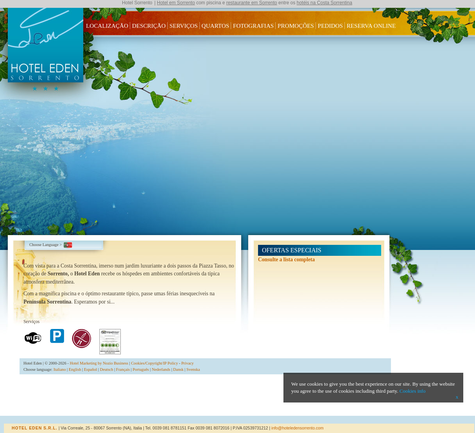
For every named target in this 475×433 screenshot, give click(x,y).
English (75, 369)
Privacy (187, 363)
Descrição (149, 25)
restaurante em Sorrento (251, 2)
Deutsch (106, 369)
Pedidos (330, 25)
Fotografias (253, 25)
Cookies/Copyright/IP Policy (154, 363)
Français (123, 369)
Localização (107, 25)
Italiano (60, 369)
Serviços (184, 25)
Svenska (193, 369)
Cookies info (413, 391)
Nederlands (161, 369)
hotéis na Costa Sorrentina (324, 2)
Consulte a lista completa (286, 259)
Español (90, 369)
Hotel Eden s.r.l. (34, 428)
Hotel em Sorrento (176, 2)
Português (141, 369)
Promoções (296, 25)
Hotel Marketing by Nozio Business (99, 363)
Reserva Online (371, 25)
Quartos (215, 25)
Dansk (178, 369)
